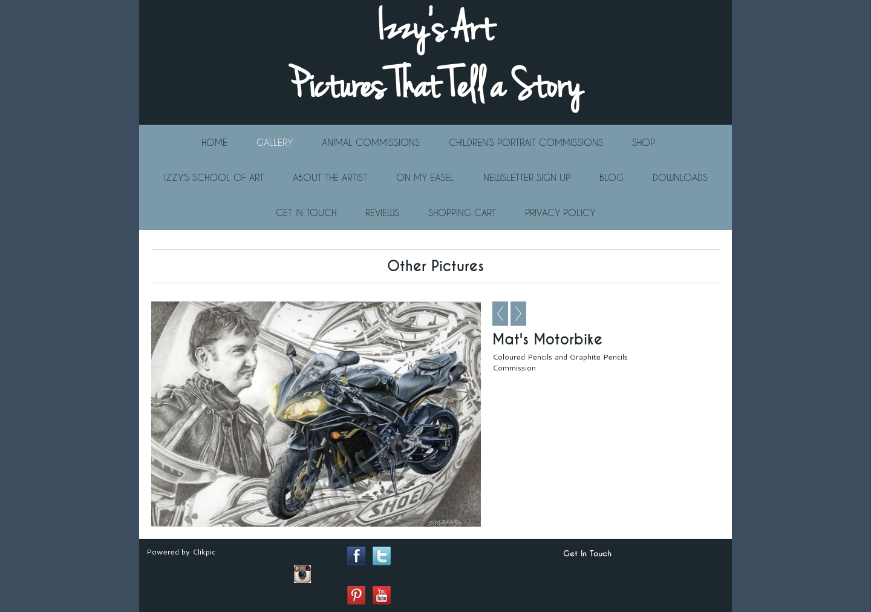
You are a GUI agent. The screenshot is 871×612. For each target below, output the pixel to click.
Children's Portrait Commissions (526, 142)
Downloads (680, 177)
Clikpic (203, 551)
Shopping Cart (462, 212)
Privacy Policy (560, 212)
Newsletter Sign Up (526, 177)
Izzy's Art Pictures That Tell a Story (435, 57)
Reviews (382, 212)
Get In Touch (306, 212)
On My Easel (425, 177)
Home (214, 142)
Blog (611, 177)
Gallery (274, 142)
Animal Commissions (371, 142)
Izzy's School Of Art (214, 177)
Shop (643, 142)
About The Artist (330, 177)
